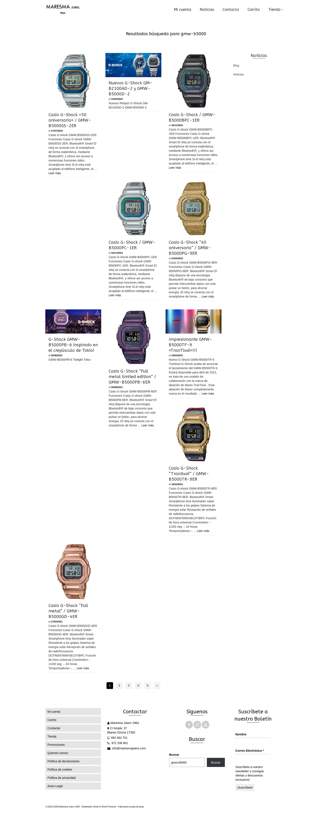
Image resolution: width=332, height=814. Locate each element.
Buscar (174, 754)
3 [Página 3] (129, 685)
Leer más (54, 173)
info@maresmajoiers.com (126, 748)
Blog (236, 65)
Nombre (241, 734)
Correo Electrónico (249, 750)
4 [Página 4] (138, 685)
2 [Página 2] (119, 685)
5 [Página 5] (147, 685)
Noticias (238, 74)
